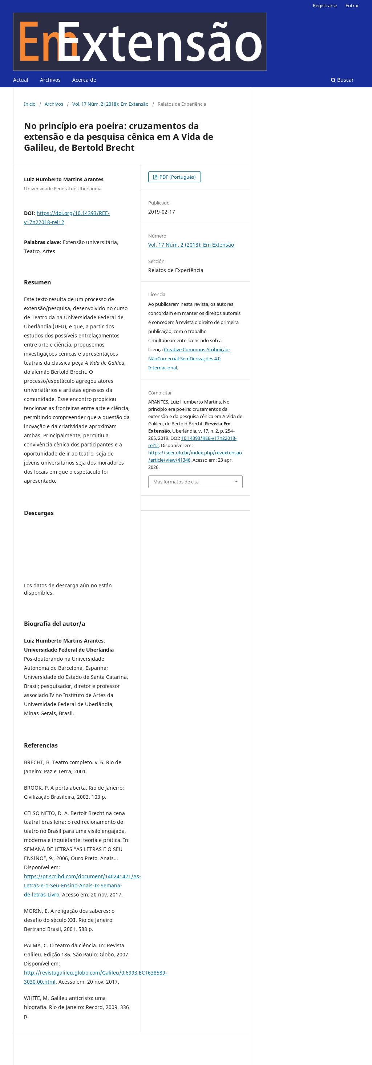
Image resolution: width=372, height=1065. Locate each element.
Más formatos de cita (176, 481)
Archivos (50, 79)
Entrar (352, 5)
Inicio (30, 104)
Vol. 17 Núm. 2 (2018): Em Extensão (110, 104)
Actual (20, 79)
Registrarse (325, 5)
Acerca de (84, 79)
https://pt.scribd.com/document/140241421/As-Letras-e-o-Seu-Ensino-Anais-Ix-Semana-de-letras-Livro (82, 885)
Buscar (342, 79)
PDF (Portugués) (177, 177)
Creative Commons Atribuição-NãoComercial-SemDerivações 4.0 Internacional (189, 358)
